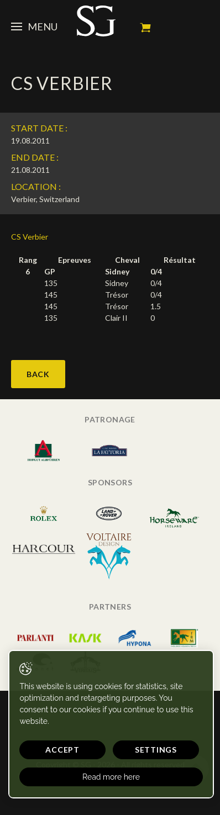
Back (38, 374)
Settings (156, 749)
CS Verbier (29, 236)
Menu (34, 26)
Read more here (111, 776)
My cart (145, 27)
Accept (62, 749)
